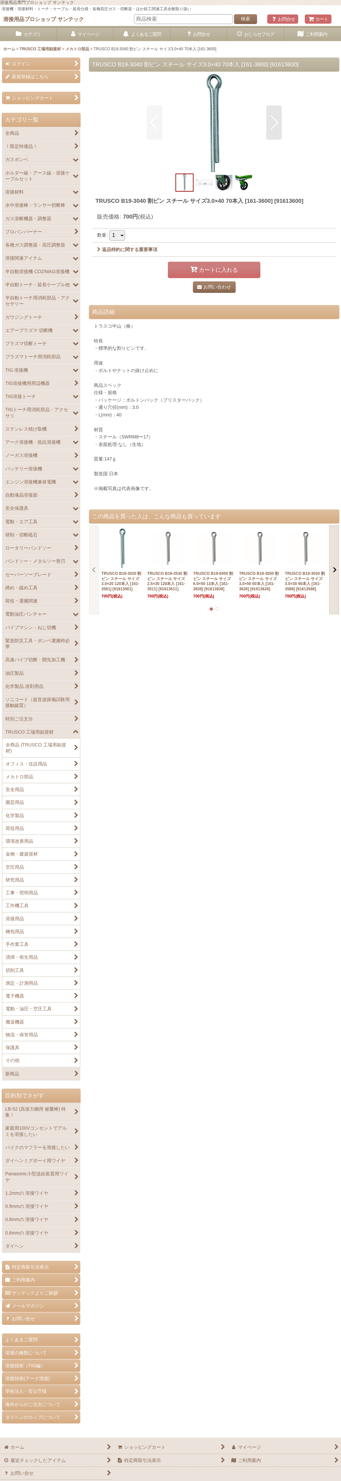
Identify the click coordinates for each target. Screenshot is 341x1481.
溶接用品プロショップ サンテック (43, 19)
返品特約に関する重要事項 (127, 249)
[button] (154, 123)
